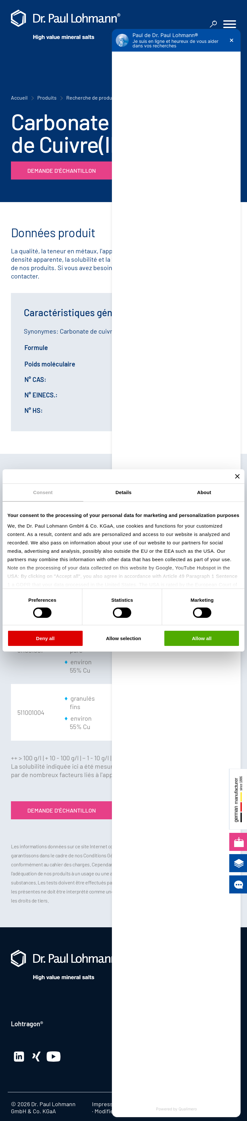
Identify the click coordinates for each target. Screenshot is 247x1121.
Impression (106, 1103)
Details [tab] (123, 492)
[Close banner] (237, 476)
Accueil (19, 97)
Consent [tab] (43, 492)
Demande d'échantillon (61, 170)
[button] (229, 24)
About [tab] (204, 492)
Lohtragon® (27, 1024)
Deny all (45, 638)
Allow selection (123, 638)
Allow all (202, 638)
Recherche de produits (92, 97)
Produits (47, 97)
